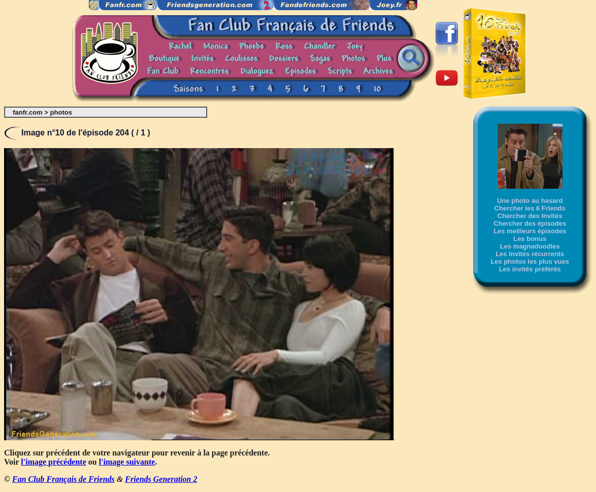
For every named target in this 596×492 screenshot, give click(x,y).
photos (61, 112)
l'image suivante (127, 462)
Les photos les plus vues (529, 261)
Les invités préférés (530, 269)
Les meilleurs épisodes (529, 231)
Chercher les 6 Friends (530, 208)
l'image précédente (53, 462)
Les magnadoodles (530, 246)
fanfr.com (28, 112)
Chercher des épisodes (529, 223)
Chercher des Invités (530, 216)
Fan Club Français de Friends (63, 479)
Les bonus (529, 238)
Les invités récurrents (529, 254)
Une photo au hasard (529, 200)
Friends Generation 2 (161, 479)
